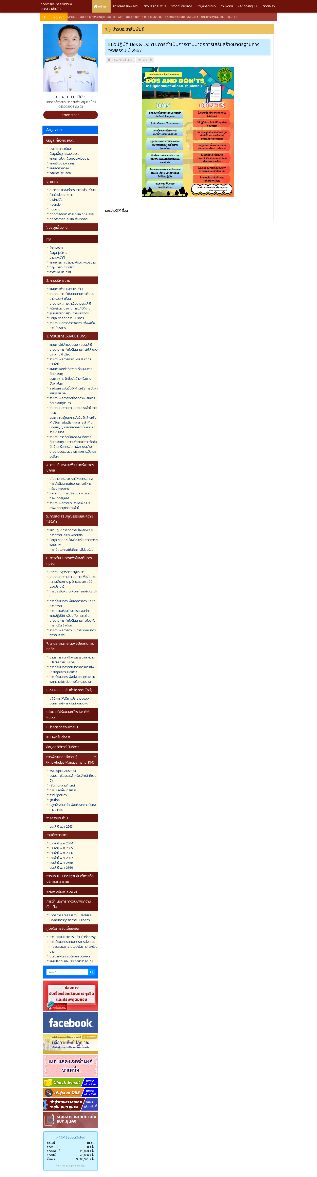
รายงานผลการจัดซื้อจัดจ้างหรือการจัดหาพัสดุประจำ (72, 400)
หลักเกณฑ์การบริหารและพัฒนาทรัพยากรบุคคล (70, 495)
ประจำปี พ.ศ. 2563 (61, 826)
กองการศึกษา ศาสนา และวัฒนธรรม (72, 214)
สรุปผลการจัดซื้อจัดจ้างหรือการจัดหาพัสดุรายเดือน (74, 391)
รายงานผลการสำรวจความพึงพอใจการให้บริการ (72, 325)
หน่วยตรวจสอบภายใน (62, 727)
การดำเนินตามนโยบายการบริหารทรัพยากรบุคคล (70, 486)
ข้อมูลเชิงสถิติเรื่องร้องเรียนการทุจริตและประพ (74, 542)
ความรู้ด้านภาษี (59, 795)
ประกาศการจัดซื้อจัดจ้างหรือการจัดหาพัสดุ (70, 381)
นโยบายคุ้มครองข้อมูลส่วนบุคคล (70, 956)
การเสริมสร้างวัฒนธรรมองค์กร (70, 610)
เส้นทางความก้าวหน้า (63, 785)
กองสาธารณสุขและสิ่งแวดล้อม (69, 219)
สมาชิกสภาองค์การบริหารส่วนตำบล (73, 189)
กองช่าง (55, 209)
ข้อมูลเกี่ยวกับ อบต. (60, 140)
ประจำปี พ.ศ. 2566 (61, 852)
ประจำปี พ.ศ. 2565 (61, 848)
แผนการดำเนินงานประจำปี (66, 288)
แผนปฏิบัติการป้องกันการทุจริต (70, 615)
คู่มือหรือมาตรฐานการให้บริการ (69, 313)
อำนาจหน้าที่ (57, 257)
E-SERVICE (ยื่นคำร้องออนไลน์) (69, 690)
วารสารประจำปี (57, 818)
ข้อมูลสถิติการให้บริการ (62, 747)
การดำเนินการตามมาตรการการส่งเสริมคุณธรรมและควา (72, 669)
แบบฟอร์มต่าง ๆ (58, 737)
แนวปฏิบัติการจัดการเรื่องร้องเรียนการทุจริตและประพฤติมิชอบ (72, 532)
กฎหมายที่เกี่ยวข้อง (62, 267)
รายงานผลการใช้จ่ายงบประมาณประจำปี (70, 361)
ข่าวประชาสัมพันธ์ (155, 6)
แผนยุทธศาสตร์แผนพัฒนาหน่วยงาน (73, 262)
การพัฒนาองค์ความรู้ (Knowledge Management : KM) (70, 759)
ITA (48, 239)
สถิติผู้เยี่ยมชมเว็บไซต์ (70, 1137)
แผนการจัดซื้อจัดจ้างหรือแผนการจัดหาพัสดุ (71, 371)
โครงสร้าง (56, 247)
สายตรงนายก (70, 114)
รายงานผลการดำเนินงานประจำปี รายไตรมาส (73, 410)
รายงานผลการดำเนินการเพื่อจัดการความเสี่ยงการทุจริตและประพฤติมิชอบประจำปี (73, 581)
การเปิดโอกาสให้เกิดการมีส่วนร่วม (71, 549)
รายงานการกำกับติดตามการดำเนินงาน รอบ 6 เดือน (72, 296)
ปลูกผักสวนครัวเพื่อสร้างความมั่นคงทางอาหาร (73, 807)
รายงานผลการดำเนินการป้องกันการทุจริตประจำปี (73, 632)
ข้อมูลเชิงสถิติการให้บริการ (67, 318)
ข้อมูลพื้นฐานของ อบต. (64, 153)
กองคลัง (55, 204)
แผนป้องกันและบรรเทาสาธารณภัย (71, 961)
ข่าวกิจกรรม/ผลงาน (126, 6)
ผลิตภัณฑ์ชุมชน (248, 6)
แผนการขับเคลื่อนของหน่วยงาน (70, 158)
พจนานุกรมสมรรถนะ (63, 770)
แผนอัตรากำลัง (59, 168)
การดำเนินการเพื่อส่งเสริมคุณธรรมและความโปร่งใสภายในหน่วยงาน (72, 679)
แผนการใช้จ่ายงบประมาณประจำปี (71, 344)
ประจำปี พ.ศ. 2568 (61, 862)
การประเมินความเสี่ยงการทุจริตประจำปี (73, 594)
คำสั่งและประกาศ (60, 272)
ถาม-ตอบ (226, 6)
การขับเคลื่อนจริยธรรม (64, 790)
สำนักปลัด (56, 199)
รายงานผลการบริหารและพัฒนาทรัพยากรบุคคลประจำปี (70, 505)
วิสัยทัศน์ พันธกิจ (60, 173)
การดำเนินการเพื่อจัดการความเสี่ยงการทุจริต (72, 603)
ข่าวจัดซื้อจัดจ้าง (181, 6)
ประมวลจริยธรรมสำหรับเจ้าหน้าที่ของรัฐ (73, 778)
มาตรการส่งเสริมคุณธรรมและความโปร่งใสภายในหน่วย (72, 660)
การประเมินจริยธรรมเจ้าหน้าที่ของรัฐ (73, 936)
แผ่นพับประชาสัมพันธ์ (61, 891)
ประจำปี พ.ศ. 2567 (61, 857)
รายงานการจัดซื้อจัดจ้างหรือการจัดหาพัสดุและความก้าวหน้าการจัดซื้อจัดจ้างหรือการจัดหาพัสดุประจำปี (73, 441)
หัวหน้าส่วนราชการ (61, 194)
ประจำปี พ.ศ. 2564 (61, 843)
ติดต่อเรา (269, 6)
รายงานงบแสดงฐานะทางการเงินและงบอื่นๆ (73, 454)
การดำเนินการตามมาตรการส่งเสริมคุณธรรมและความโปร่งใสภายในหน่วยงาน (73, 946)
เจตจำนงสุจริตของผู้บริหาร (67, 571)
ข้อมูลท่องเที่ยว (206, 6)
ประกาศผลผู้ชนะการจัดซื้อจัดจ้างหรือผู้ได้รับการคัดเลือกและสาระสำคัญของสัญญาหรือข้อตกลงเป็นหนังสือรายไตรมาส (73, 424)
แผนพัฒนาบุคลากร (62, 163)
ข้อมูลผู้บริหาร (58, 252)
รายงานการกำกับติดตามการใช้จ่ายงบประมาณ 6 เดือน (74, 352)
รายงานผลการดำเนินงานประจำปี (70, 303)
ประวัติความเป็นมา (61, 148)
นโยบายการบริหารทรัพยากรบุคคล (71, 478)
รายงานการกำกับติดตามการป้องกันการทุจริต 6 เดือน (72, 623)
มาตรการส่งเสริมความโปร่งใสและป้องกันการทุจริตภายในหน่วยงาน (71, 917)
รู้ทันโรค (55, 799)
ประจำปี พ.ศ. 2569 (61, 867)
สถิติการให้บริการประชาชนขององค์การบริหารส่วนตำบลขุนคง (69, 701)
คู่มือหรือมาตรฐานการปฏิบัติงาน (70, 308)
